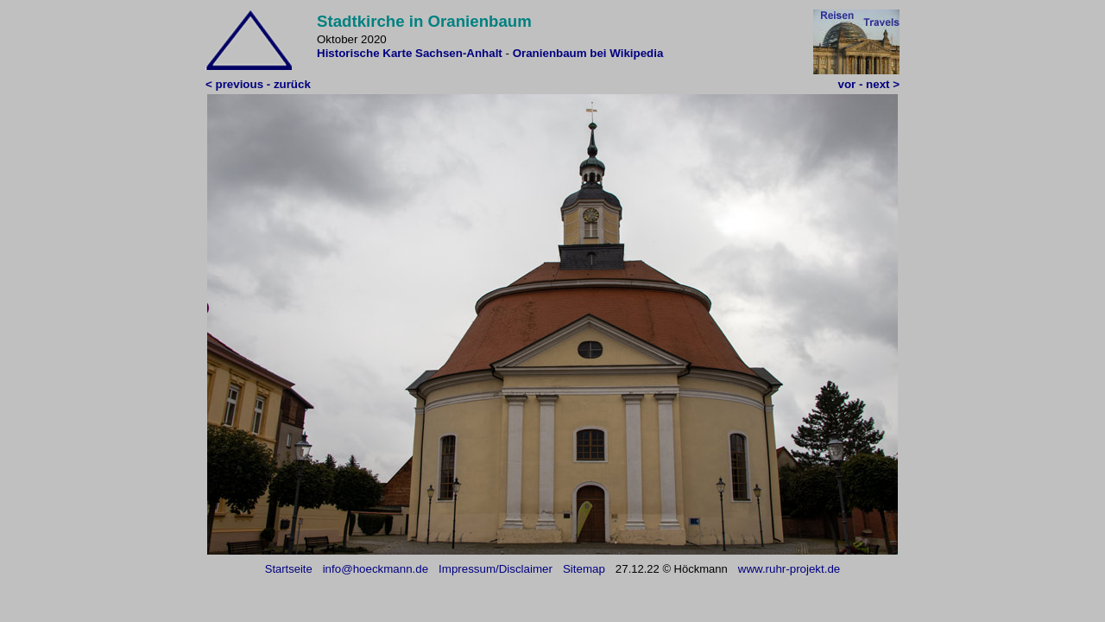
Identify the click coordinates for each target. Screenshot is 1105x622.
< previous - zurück (258, 84)
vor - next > (869, 84)
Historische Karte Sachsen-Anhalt (411, 53)
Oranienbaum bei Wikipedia (588, 53)
